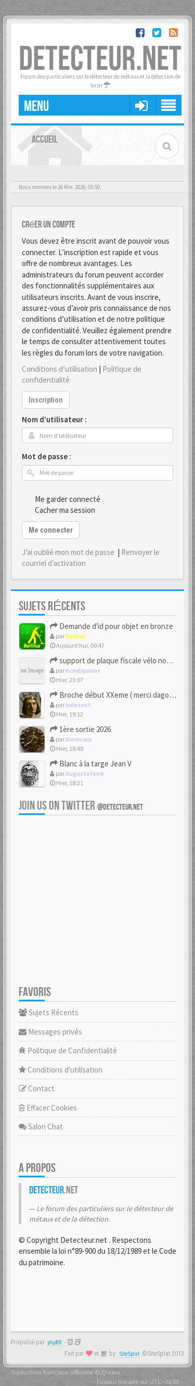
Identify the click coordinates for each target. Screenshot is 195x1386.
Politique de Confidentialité (68, 1050)
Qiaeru (110, 1372)
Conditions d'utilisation (60, 1070)
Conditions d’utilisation (59, 369)
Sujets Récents (49, 1012)
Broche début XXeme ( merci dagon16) (116, 695)
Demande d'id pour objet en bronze (111, 626)
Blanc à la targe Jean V (91, 763)
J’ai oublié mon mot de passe (68, 552)
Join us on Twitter (81, 805)
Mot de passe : (46, 456)
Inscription (46, 400)
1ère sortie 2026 (80, 729)
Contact (37, 1088)
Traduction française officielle (52, 1372)
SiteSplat (129, 1354)
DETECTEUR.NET (100, 59)
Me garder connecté (61, 499)
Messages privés (50, 1032)
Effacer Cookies (48, 1108)
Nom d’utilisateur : (54, 419)
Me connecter (51, 530)
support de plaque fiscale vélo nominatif (119, 660)
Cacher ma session (59, 510)
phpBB (54, 1342)
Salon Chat (41, 1126)
